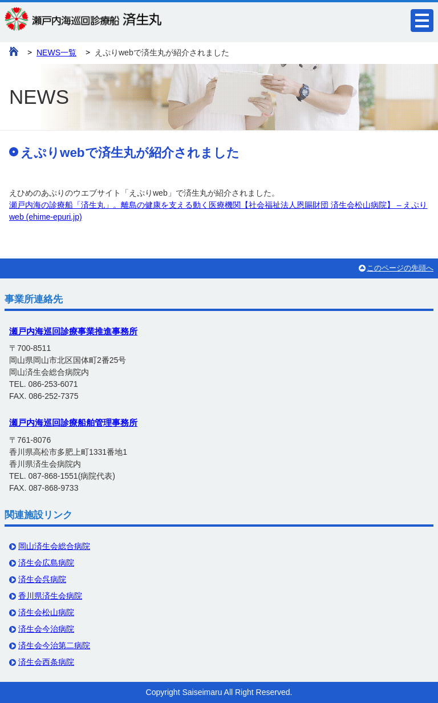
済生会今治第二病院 (54, 645)
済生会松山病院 (46, 612)
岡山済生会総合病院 (54, 546)
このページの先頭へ (400, 268)
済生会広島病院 (46, 562)
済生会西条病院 (46, 661)
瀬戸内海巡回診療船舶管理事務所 (73, 422)
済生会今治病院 (46, 628)
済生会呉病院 (42, 579)
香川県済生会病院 (50, 595)
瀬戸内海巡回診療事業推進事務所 (73, 331)
